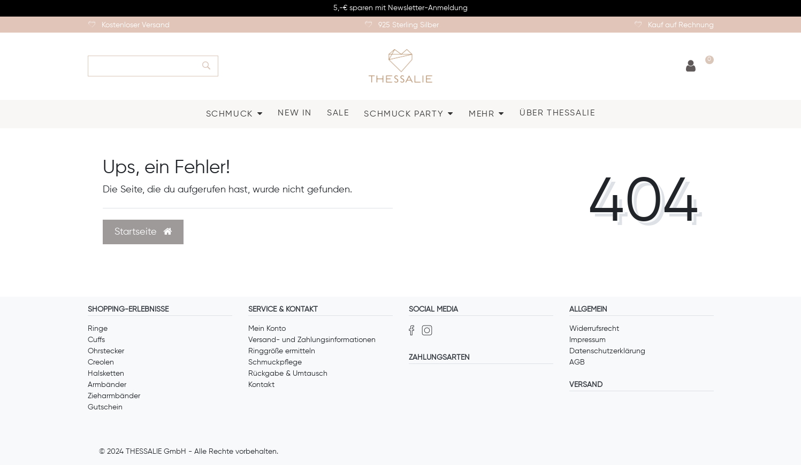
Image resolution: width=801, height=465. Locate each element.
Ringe (98, 328)
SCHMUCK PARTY (404, 114)
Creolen (101, 362)
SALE (338, 113)
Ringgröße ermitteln (281, 351)
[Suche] (206, 66)
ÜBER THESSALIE (557, 113)
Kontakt (261, 385)
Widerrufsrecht (594, 328)
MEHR (481, 114)
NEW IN (295, 113)
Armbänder (107, 385)
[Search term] (141, 66)
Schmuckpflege (275, 362)
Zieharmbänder (114, 396)
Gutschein (105, 407)
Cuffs (96, 340)
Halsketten (106, 373)
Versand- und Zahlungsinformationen (312, 340)
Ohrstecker (106, 351)
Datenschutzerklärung (607, 351)
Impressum (587, 340)
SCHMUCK (229, 114)
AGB (577, 362)
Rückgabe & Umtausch (287, 373)
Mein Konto (267, 328)
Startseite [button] (143, 232)
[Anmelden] (690, 67)
